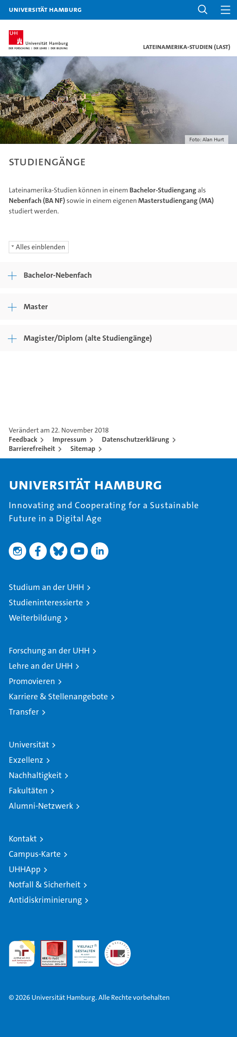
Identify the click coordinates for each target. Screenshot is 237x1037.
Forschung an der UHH (49, 650)
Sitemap (82, 448)
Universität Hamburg (45, 9)
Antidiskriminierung (45, 899)
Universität (29, 744)
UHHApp (25, 869)
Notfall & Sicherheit (44, 884)
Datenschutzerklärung (135, 439)
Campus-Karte (35, 853)
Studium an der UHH (46, 587)
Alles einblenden (40, 246)
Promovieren (32, 681)
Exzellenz (26, 759)
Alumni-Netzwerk (41, 805)
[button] (203, 10)
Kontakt (23, 838)
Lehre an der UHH (41, 665)
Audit (49, 945)
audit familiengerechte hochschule (22, 953)
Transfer (24, 711)
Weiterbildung (35, 617)
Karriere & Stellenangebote (58, 696)
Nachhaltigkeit (35, 775)
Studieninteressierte (46, 602)
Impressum (69, 439)
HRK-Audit (81, 949)
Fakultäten (28, 790)
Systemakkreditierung (118, 945)
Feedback (23, 439)
